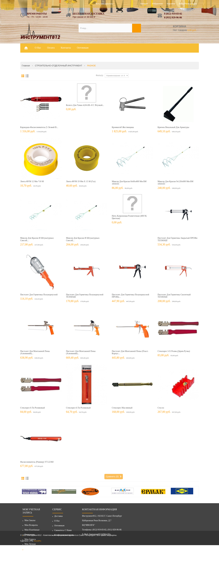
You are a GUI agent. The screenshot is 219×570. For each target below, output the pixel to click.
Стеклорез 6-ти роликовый (32, 408)
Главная (26, 65)
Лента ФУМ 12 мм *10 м (32, 181)
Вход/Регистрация (188, 3)
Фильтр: (100, 75)
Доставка (58, 517)
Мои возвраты (31, 525)
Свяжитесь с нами (63, 531)
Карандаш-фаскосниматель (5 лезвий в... (39, 127)
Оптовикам (59, 526)
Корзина (171, 3)
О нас (57, 522)
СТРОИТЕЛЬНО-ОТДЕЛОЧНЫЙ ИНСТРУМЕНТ (58, 65)
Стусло (161, 408)
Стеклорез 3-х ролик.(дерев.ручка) (174, 351)
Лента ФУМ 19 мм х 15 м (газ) (81, 181)
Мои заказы (30, 520)
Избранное (157, 3)
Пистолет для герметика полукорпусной (39, 294)
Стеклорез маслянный (122, 408)
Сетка (22, 76)
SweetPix (37, 566)
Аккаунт (144, 3)
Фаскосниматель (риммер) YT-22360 (37, 462)
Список (27, 76)
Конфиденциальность (64, 536)
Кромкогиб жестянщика (123, 127)
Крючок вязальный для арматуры (173, 127)
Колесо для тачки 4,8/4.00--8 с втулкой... (85, 105)
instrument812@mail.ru (100, 535)
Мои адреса (30, 539)
